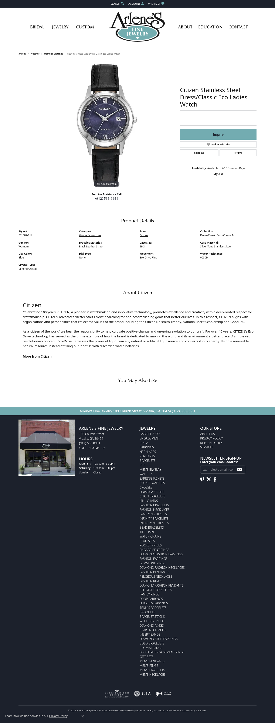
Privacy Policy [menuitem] (211, 439)
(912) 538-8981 (106, 198)
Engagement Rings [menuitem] (154, 550)
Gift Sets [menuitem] (146, 657)
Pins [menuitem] (143, 465)
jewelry (22, 53)
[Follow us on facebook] (215, 479)
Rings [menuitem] (144, 443)
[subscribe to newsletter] (239, 469)
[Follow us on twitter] (208, 479)
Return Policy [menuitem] (211, 443)
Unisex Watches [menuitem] (152, 492)
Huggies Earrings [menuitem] (154, 603)
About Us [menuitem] (207, 434)
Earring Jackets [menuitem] (152, 479)
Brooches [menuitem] (148, 612)
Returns (238, 152)
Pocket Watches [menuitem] (152, 483)
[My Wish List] (156, 3)
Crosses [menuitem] (146, 488)
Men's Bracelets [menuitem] (152, 670)
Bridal (37, 27)
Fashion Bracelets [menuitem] (154, 505)
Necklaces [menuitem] (148, 452)
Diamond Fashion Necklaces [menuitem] (162, 568)
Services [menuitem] (206, 447)
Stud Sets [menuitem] (147, 541)
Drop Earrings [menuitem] (151, 599)
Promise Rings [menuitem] (151, 648)
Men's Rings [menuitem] (149, 666)
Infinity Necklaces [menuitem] (154, 523)
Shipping (199, 152)
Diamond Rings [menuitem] (152, 626)
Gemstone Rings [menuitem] (152, 563)
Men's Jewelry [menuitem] (150, 470)
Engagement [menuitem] (150, 439)
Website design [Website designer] (128, 710)
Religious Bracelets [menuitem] (156, 590)
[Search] (117, 3)
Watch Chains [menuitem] (150, 537)
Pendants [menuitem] (147, 456)
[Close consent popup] (82, 716)
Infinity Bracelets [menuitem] (154, 519)
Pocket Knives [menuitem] (151, 545)
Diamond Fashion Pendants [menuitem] (162, 586)
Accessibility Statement (194, 710)
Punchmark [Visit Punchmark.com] (175, 710)
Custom (85, 27)
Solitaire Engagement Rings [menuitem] (162, 652)
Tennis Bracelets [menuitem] (153, 608)
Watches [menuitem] (146, 474)
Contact (238, 27)
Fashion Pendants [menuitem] (154, 572)
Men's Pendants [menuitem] (152, 661)
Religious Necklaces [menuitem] (156, 577)
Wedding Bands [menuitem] (152, 621)
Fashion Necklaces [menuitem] (154, 510)
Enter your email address (219, 462)
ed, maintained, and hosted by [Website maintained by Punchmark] (152, 710)
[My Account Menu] (136, 3)
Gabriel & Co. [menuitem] (150, 434)
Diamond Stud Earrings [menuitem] (159, 639)
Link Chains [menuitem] (149, 501)
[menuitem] (117, 694)
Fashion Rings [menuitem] (151, 581)
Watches (35, 53)
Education (210, 27)
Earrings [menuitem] (147, 447)
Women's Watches (53, 53)
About (185, 27)
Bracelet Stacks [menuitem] (152, 617)
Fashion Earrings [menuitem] (153, 559)
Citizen (144, 235)
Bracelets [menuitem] (147, 461)
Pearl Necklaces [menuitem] (153, 630)
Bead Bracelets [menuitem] (152, 528)
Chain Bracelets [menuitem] (152, 496)
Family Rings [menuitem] (149, 594)
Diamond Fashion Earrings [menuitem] (161, 554)
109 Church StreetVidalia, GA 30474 (92, 441)
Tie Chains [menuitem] (148, 532)
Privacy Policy (58, 716)
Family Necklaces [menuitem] (153, 514)
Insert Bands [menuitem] (150, 635)
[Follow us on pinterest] (202, 479)
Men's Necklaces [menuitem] (153, 675)
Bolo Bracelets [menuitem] (152, 644)
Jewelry (60, 27)
